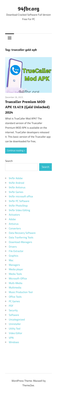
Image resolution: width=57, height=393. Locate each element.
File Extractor (16, 251)
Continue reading (15, 150)
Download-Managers (20, 242)
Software (14, 315)
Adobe (12, 219)
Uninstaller (15, 324)
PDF (11, 306)
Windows (14, 342)
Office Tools (15, 297)
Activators (14, 215)
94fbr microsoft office (21, 196)
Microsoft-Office (18, 278)
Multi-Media (15, 283)
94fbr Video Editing (19, 210)
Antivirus (14, 224)
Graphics (13, 256)
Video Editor (15, 333)
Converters (15, 228)
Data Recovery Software (22, 233)
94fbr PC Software (19, 201)
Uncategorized (17, 320)
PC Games (14, 301)
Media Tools (15, 274)
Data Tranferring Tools (21, 237)
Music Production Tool (21, 292)
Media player (16, 269)
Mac (11, 260)
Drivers (13, 247)
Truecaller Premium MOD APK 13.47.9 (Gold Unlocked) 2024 (27, 107)
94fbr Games (16, 192)
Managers (14, 265)
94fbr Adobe (16, 178)
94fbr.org (28, 8)
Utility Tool (14, 329)
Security (13, 310)
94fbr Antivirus (17, 187)
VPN (11, 338)
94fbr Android (16, 183)
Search (9, 161)
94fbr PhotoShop (18, 206)
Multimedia (15, 288)
